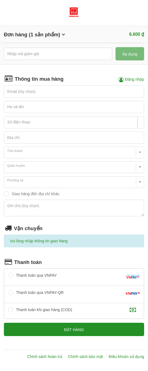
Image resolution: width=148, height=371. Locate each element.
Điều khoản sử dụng (126, 356)
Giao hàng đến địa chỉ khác (36, 194)
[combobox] (74, 152)
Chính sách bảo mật (85, 356)
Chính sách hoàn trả (44, 356)
